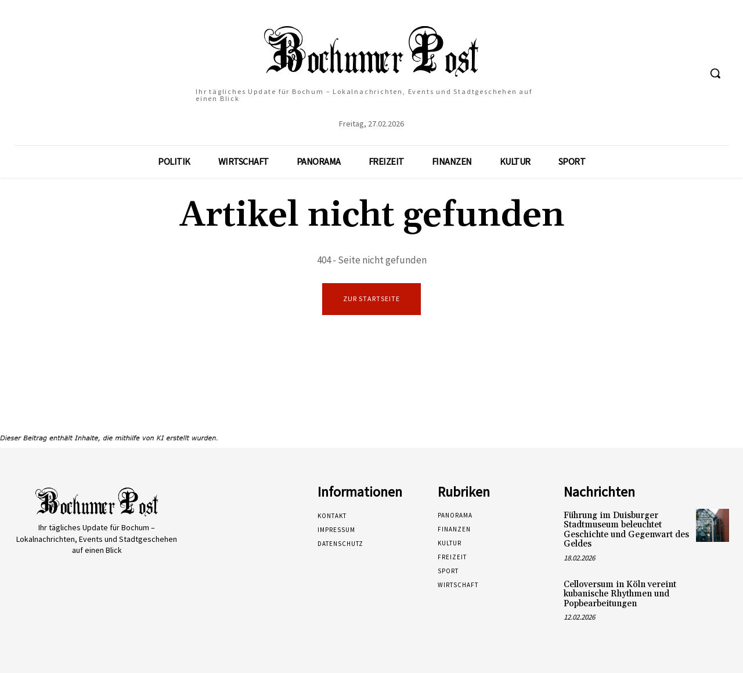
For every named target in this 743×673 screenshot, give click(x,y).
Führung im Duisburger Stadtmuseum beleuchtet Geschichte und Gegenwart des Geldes (626, 530)
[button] (715, 73)
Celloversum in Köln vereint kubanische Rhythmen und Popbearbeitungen (620, 594)
